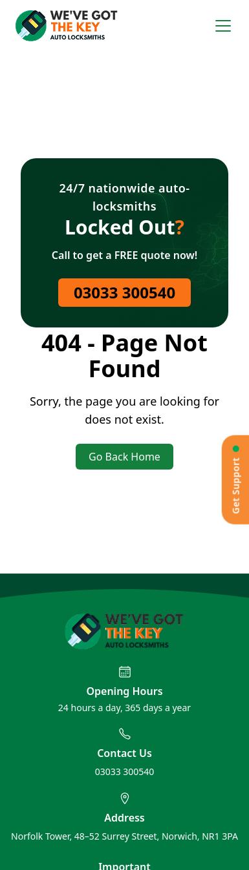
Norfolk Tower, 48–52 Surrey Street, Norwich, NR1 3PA (124, 836)
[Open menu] (223, 26)
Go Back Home (124, 457)
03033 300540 (124, 292)
